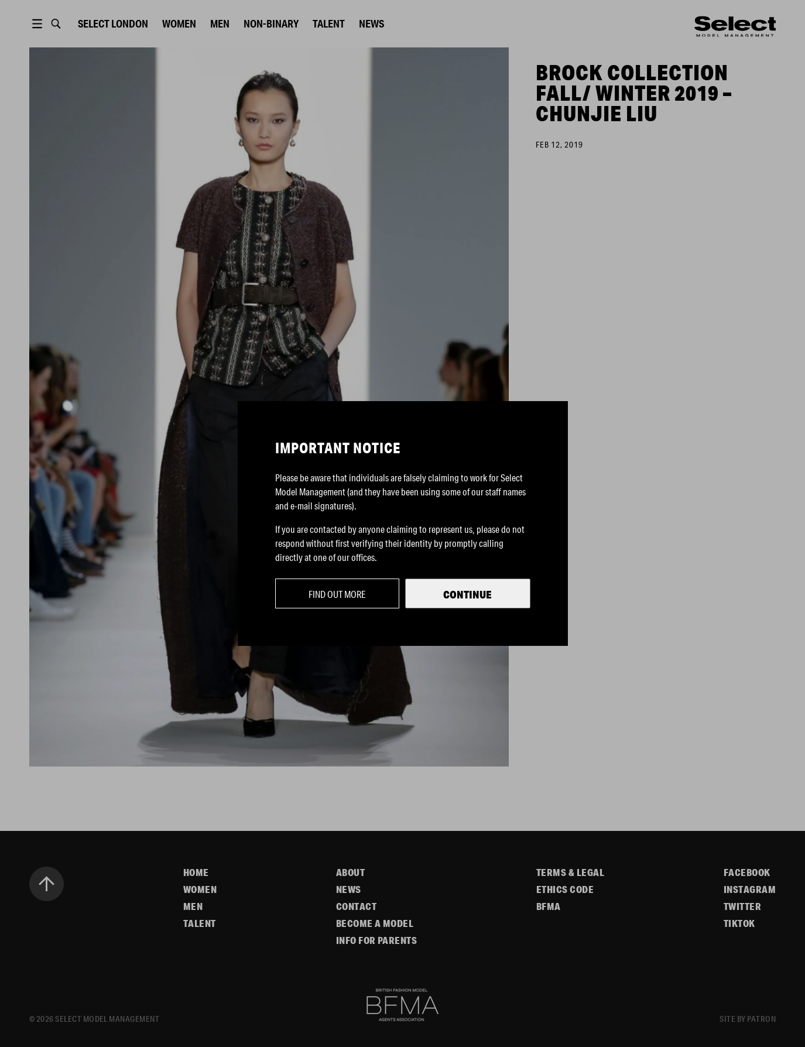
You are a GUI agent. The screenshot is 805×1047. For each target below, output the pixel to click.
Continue (467, 594)
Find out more (337, 594)
